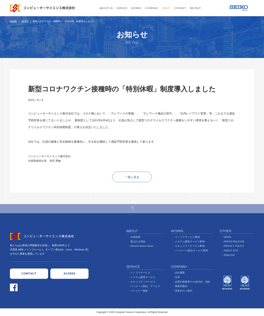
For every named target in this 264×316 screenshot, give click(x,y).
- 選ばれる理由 (137, 241)
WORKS (136, 8)
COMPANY (151, 8)
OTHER (225, 231)
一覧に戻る (132, 177)
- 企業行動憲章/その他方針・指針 (192, 281)
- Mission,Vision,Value (141, 245)
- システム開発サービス (142, 277)
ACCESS (69, 273)
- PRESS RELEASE (233, 241)
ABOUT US (106, 8)
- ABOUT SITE (230, 250)
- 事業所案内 (181, 286)
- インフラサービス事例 (187, 237)
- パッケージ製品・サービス (144, 286)
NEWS (166, 8)
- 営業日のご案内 (183, 290)
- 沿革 (177, 277)
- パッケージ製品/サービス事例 (191, 250)
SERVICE (122, 8)
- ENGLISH (228, 255)
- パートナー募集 (138, 290)
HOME (13, 21)
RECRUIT (195, 8)
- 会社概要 (179, 272)
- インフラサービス (139, 272)
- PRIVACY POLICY (233, 245)
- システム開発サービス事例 (189, 241)
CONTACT (180, 8)
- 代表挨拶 (134, 237)
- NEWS (226, 237)
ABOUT (132, 231)
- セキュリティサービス (142, 281)
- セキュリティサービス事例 (189, 245)
